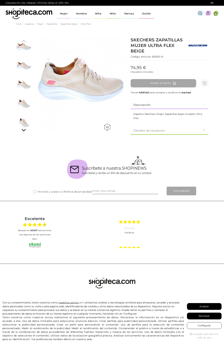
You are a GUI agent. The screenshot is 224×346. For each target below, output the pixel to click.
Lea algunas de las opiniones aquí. (34, 236)
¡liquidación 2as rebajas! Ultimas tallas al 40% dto (37, 2)
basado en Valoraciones (34, 230)
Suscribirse (181, 191)
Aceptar (204, 306)
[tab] (169, 104)
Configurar (204, 325)
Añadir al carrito (163, 83)
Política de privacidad (77, 191)
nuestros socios (69, 302)
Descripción (169, 105)
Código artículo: (141, 56)
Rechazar (204, 315)
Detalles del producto (169, 130)
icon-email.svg (212, 3)
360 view (107, 127)
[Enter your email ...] (125, 191)
